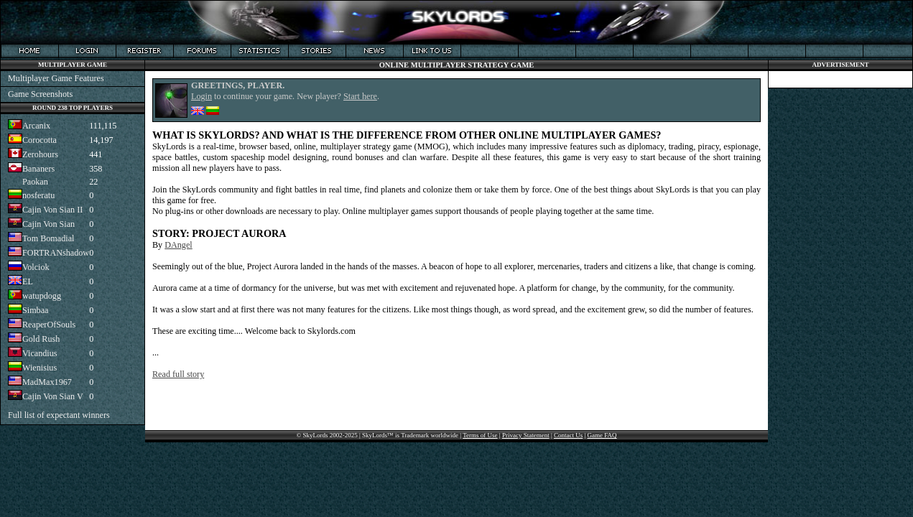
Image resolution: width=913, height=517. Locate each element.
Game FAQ (602, 435)
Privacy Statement (526, 435)
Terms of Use (480, 435)
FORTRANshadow (55, 253)
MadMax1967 (47, 382)
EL (27, 281)
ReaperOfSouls (48, 325)
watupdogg (41, 296)
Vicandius (39, 353)
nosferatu (38, 195)
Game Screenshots (40, 94)
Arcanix (36, 126)
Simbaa (35, 310)
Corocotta (39, 140)
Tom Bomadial (48, 238)
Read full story (178, 374)
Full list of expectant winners (59, 415)
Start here (360, 96)
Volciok (36, 267)
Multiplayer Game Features (56, 78)
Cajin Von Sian (48, 224)
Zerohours (40, 154)
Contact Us (568, 435)
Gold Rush (41, 339)
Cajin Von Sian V (52, 396)
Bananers (38, 169)
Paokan (35, 182)
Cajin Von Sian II (52, 210)
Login (201, 96)
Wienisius (39, 368)
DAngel (178, 245)
